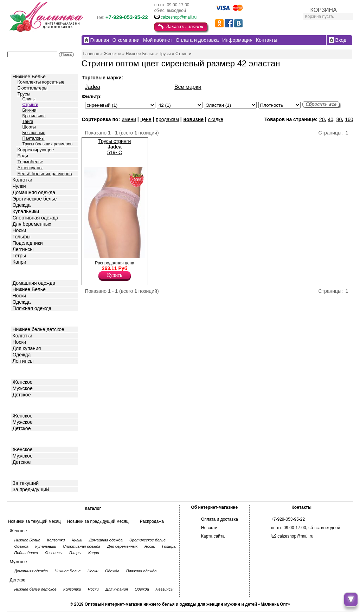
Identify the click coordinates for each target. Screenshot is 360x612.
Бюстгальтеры (32, 88)
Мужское (23, 388)
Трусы (24, 94)
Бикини (29, 110)
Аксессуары (30, 167)
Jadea (93, 87)
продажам (167, 119)
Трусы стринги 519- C (114, 146)
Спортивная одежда (35, 218)
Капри (19, 262)
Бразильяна (34, 115)
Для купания (27, 348)
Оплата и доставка (219, 519)
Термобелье (31, 161)
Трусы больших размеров (47, 144)
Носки (19, 230)
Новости (209, 527)
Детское (22, 318)
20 (322, 119)
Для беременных (32, 224)
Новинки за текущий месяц (34, 521)
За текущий (26, 483)
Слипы (29, 99)
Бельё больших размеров (45, 173)
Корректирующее (36, 149)
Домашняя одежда (34, 192)
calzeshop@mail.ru (179, 17)
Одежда (22, 205)
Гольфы (22, 236)
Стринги (30, 104)
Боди (23, 155)
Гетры (19, 255)
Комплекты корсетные (41, 82)
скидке (215, 119)
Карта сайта (213, 536)
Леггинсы (23, 249)
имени (129, 119)
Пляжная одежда (32, 308)
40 (330, 119)
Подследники (28, 243)
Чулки (19, 186)
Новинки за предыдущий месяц (98, 521)
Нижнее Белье (29, 76)
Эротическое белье (35, 199)
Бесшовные (33, 132)
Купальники (26, 211)
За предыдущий (31, 489)
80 (339, 119)
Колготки (22, 180)
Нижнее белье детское (38, 329)
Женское (23, 382)
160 (349, 119)
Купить (114, 275)
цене (145, 119)
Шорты (29, 127)
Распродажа (152, 521)
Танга (27, 121)
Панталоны (33, 138)
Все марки (187, 87)
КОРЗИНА (323, 10)
